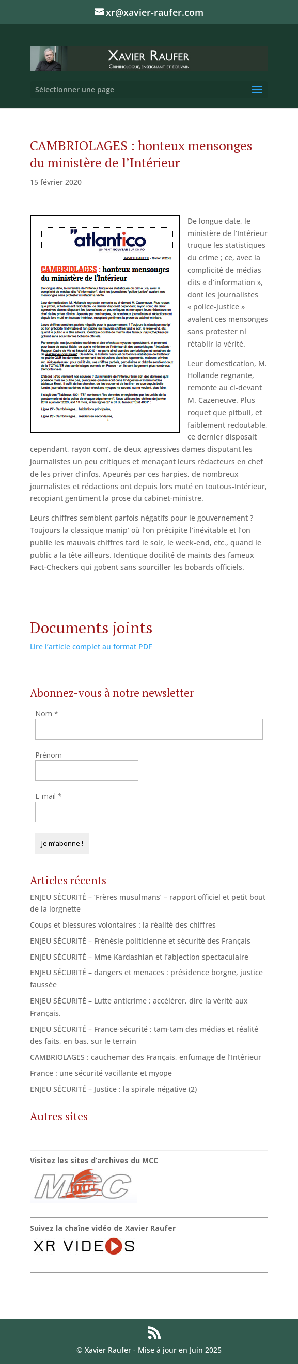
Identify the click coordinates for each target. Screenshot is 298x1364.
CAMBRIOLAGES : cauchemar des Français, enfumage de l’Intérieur (145, 1057)
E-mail (48, 796)
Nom (46, 713)
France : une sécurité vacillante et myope (101, 1073)
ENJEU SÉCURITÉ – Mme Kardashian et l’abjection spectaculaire (139, 957)
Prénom (48, 755)
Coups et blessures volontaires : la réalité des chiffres (123, 925)
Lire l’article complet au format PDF (91, 646)
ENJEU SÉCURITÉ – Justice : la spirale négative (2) (113, 1089)
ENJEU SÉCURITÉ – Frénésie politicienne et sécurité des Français (140, 941)
